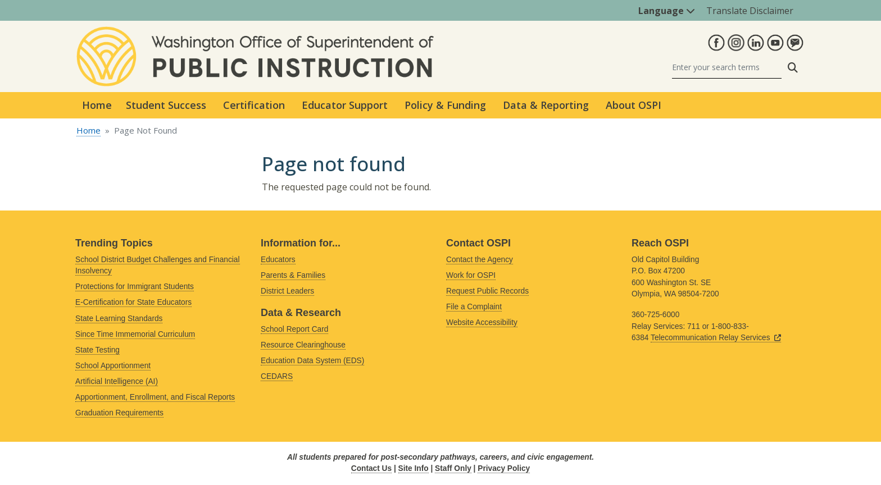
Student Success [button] (166, 105)
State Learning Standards (118, 318)
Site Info (413, 468)
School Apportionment (113, 366)
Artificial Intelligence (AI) (116, 381)
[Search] (727, 68)
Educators (278, 259)
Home (97, 105)
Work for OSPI (471, 275)
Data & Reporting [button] (546, 105)
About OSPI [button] (633, 105)
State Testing (97, 350)
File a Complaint (474, 307)
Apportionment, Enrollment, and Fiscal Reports (155, 397)
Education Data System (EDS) (312, 360)
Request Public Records (487, 291)
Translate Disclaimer (749, 10)
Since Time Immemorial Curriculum (135, 334)
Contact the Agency (479, 259)
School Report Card (294, 329)
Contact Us (371, 468)
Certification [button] (254, 105)
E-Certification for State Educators (133, 302)
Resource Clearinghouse (303, 345)
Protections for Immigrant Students (134, 286)
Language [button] (666, 10)
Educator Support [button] (345, 105)
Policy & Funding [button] (445, 105)
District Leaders (287, 291)
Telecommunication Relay (716, 337)
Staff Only (453, 468)
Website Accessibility (481, 322)
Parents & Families (293, 275)
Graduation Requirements (119, 413)
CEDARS (277, 376)
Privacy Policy (504, 468)
